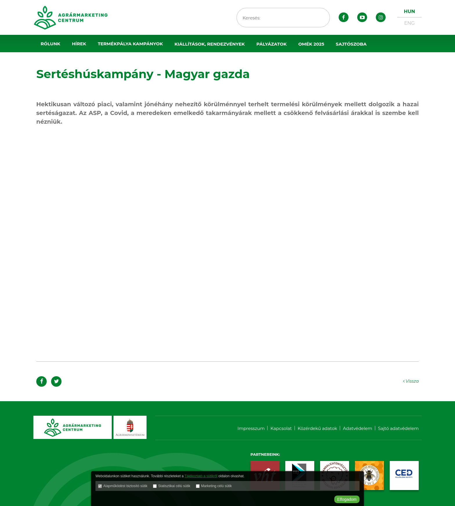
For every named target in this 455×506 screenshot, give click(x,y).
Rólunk (50, 43)
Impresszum (251, 428)
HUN (409, 11)
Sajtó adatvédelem (398, 428)
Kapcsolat (281, 428)
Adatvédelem (357, 428)
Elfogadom (347, 499)
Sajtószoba (351, 44)
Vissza (410, 381)
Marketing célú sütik (216, 487)
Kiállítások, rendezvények (209, 44)
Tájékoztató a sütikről (201, 477)
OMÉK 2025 (311, 44)
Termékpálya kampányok (130, 43)
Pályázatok (271, 44)
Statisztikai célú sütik (174, 487)
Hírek (79, 43)
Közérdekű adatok (317, 428)
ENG (409, 23)
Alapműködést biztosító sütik (125, 487)
